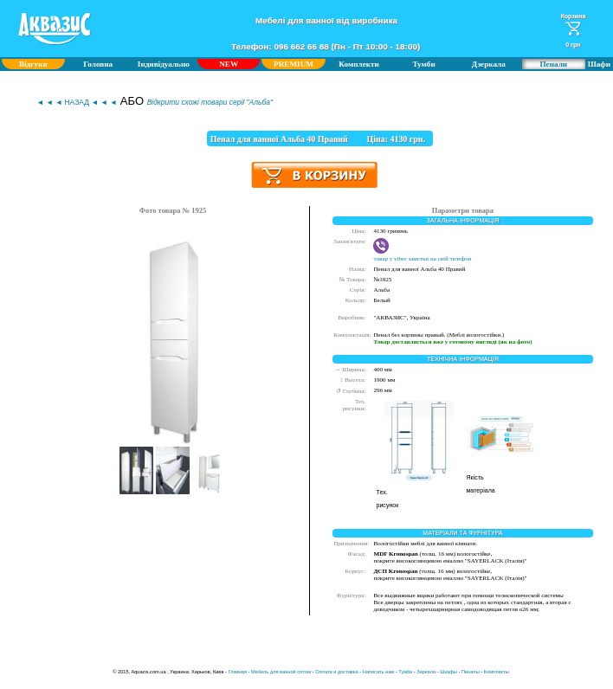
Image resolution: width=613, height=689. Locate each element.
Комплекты (496, 671)
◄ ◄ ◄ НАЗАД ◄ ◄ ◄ (76, 102)
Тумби (423, 64)
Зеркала (426, 671)
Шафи (599, 64)
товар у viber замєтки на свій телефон (422, 255)
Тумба (405, 671)
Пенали (553, 64)
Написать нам (379, 671)
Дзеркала (489, 64)
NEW (228, 64)
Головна (98, 64)
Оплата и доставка (336, 671)
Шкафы (448, 671)
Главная (238, 671)
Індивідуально (164, 64)
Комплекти (359, 64)
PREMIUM (293, 64)
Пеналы (470, 671)
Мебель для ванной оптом (281, 671)
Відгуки (33, 64)
